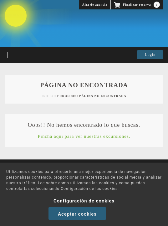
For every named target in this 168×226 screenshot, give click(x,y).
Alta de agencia (95, 4)
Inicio (47, 96)
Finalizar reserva (137, 5)
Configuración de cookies (84, 201)
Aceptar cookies (77, 214)
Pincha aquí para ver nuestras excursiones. (84, 136)
